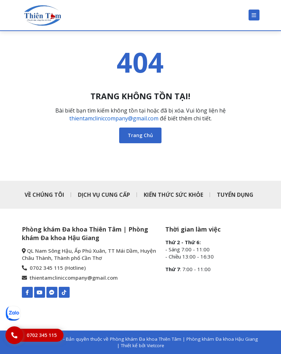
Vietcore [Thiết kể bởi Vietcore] (155, 345)
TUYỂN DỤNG (235, 194)
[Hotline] (34, 335)
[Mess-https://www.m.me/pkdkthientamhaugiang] (51, 292)
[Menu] (254, 15)
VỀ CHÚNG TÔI (44, 194)
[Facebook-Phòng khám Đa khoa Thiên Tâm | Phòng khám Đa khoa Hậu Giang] (27, 292)
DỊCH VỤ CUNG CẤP (104, 194)
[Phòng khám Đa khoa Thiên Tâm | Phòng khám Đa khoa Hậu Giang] (42, 15)
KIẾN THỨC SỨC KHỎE (173, 194)
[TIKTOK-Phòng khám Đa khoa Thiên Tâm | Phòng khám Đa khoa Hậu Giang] (64, 292)
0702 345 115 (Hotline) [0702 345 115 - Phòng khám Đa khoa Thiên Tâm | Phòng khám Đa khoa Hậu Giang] (54, 267)
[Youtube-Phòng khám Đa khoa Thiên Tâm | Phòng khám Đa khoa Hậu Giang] (39, 292)
